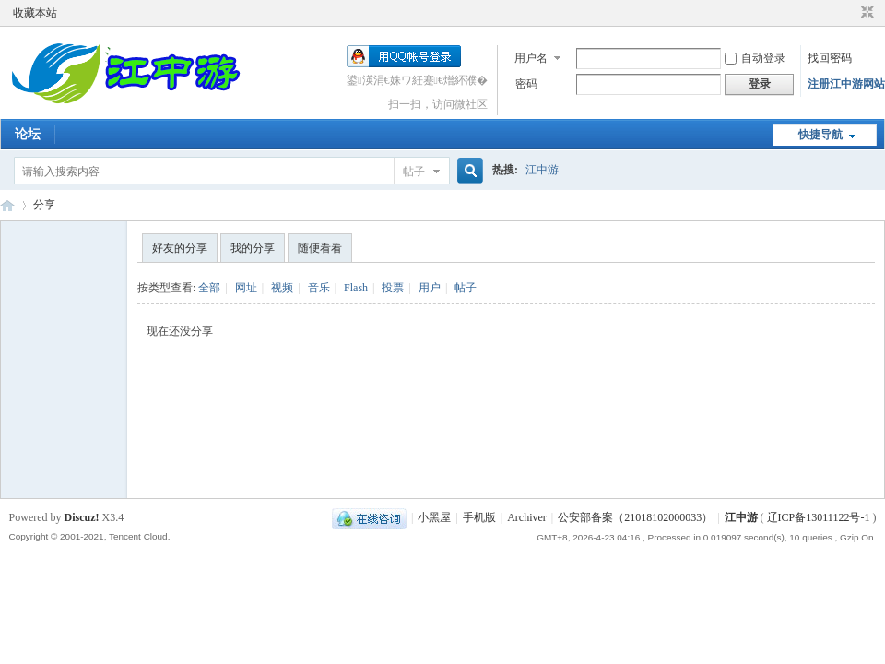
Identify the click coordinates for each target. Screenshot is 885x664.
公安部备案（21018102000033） (635, 517)
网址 (246, 287)
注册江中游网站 (846, 83)
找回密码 (830, 58)
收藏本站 (35, 12)
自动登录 (755, 58)
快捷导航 (820, 134)
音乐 (319, 287)
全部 (209, 287)
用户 (430, 287)
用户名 (531, 58)
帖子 (414, 171)
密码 (526, 83)
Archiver (527, 517)
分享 (44, 204)
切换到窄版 (865, 13)
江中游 (542, 169)
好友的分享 (179, 248)
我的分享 (252, 248)
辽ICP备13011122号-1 (818, 517)
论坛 (28, 134)
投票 (393, 287)
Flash (356, 287)
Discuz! (82, 517)
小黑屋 (434, 517)
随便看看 (320, 248)
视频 (282, 287)
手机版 (479, 517)
